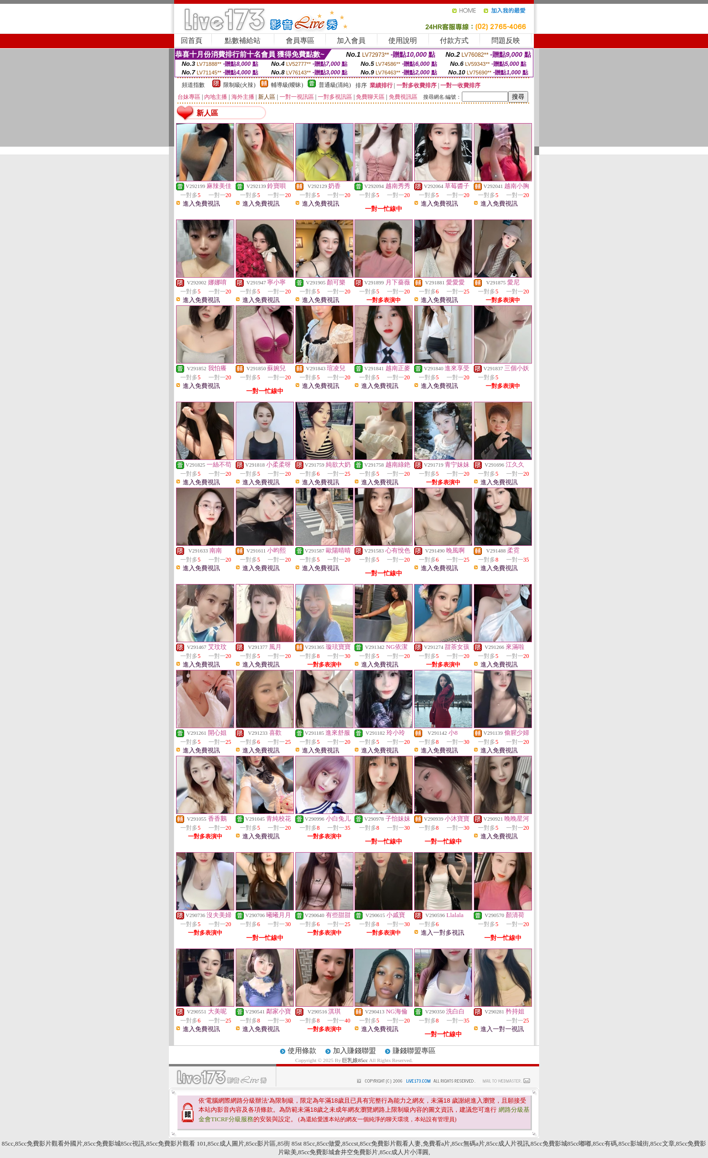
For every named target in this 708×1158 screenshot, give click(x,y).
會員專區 (300, 40)
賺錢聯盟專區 (414, 1050)
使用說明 (402, 40)
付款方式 (454, 40)
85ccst (350, 1143)
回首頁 (191, 40)
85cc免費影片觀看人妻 (390, 1143)
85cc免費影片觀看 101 (176, 1143)
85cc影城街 (633, 1143)
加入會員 (351, 40)
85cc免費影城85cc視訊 (114, 1143)
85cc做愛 (329, 1143)
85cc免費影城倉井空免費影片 (338, 1152)
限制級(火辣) (239, 85)
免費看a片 (436, 1143)
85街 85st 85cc (296, 1143)
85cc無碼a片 (468, 1143)
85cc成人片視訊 (507, 1143)
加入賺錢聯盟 (354, 1050)
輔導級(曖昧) (287, 85)
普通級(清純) (335, 85)
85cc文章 (662, 1143)
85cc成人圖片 (226, 1143)
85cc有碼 (605, 1143)
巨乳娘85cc (355, 1060)
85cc (8, 1143)
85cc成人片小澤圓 (404, 1152)
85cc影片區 (261, 1143)
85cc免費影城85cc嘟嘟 (561, 1143)
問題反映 (505, 40)
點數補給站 (242, 40)
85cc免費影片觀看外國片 (49, 1143)
